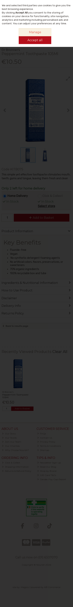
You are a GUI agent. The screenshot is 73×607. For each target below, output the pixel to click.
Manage (35, 32)
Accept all (35, 40)
